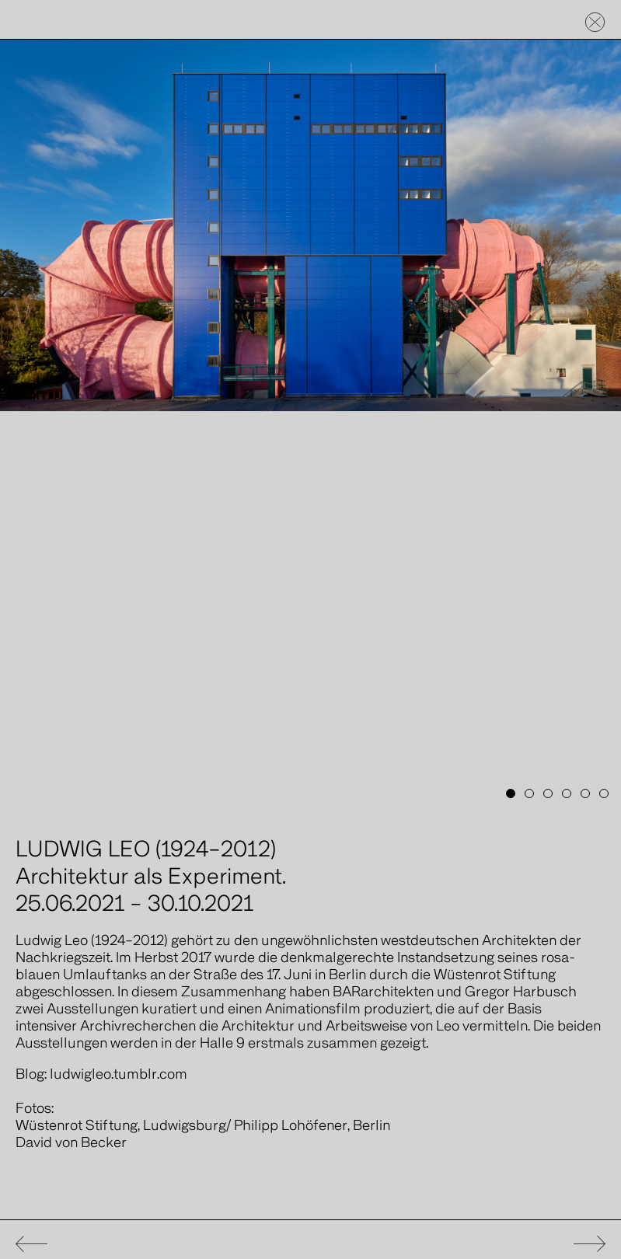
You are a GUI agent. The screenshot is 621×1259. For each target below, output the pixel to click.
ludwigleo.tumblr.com (118, 1074)
